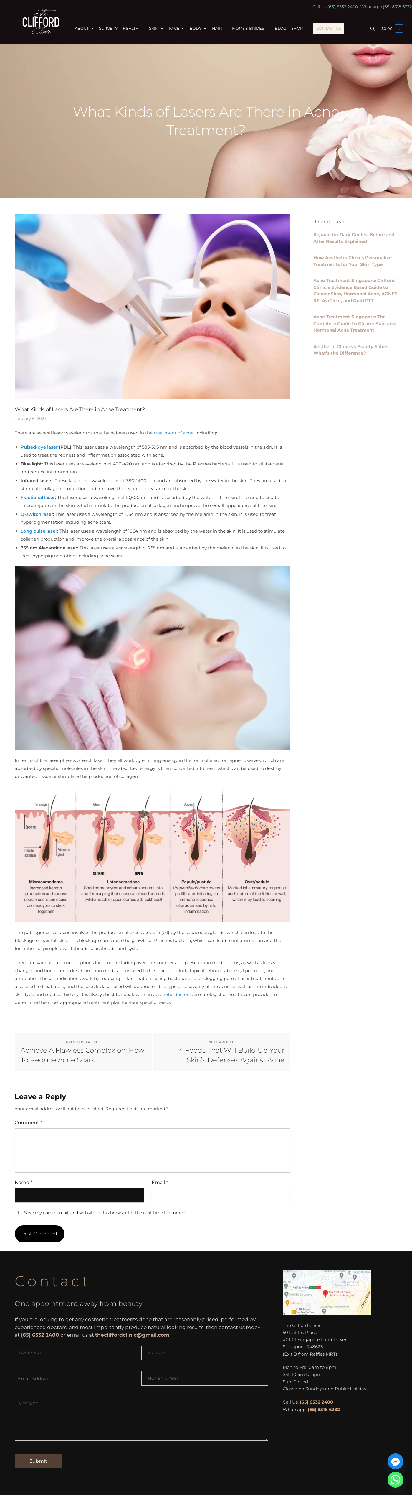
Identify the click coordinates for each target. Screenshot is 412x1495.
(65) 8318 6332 (397, 6)
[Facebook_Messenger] (395, 1461)
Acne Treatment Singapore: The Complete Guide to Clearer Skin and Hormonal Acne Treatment (354, 323)
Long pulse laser (39, 531)
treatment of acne (173, 433)
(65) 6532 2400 (342, 6)
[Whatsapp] (395, 1480)
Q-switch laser (37, 514)
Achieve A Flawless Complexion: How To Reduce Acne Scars (82, 1055)
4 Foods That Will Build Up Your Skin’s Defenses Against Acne (231, 1055)
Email (160, 1182)
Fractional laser (38, 497)
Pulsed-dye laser (39, 447)
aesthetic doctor (170, 994)
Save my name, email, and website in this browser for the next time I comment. (106, 1212)
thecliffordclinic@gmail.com (132, 1335)
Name (23, 1182)
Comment (28, 1122)
